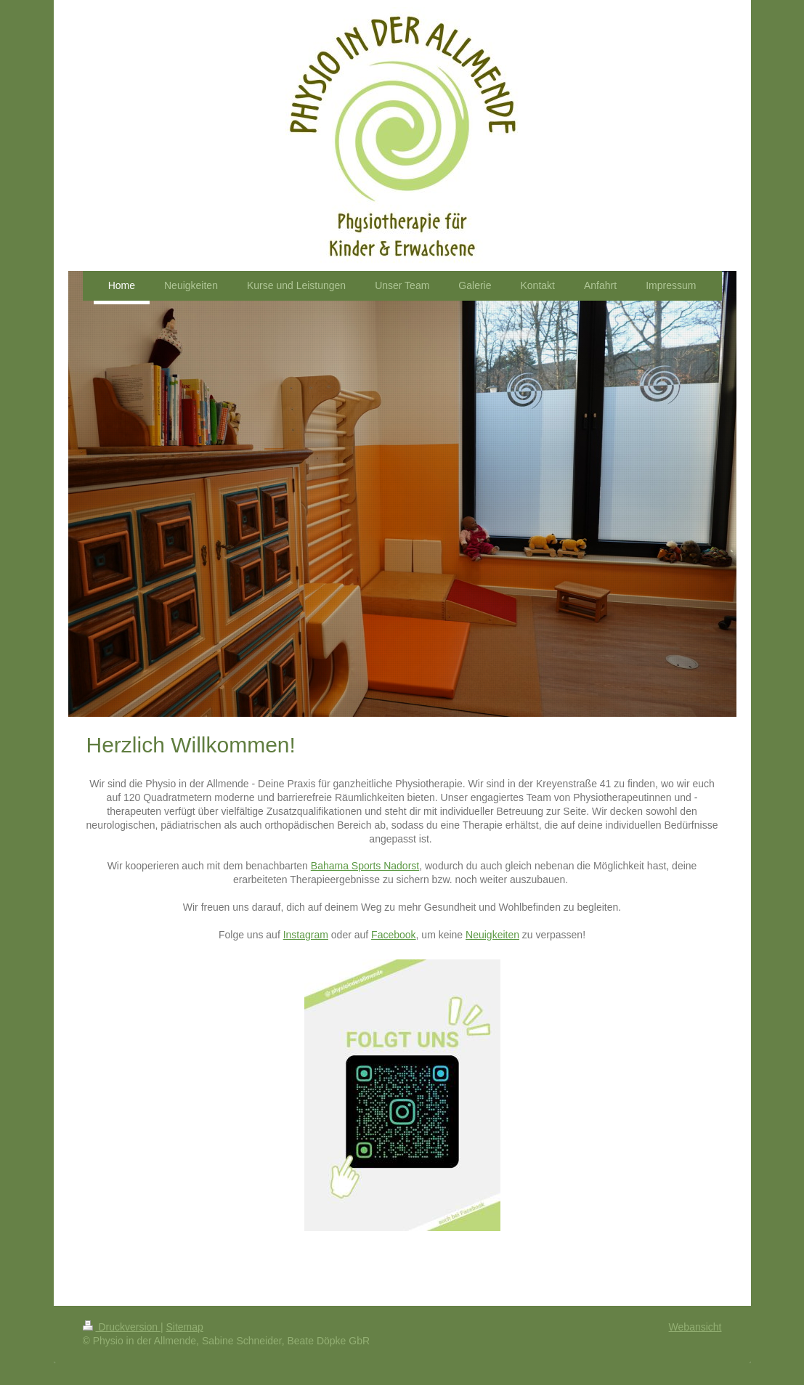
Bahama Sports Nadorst (365, 866)
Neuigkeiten (492, 935)
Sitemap (184, 1327)
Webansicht (695, 1327)
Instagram (305, 935)
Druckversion (122, 1327)
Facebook (393, 935)
